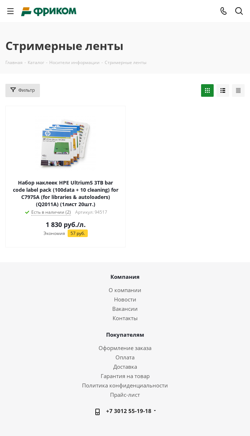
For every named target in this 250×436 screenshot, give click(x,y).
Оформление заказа (125, 347)
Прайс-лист (125, 394)
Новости (125, 299)
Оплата (125, 357)
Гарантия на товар (125, 376)
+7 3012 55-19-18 (128, 410)
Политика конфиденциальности (125, 385)
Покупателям (125, 334)
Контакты (125, 318)
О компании (125, 290)
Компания (125, 276)
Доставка (125, 366)
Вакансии (125, 308)
